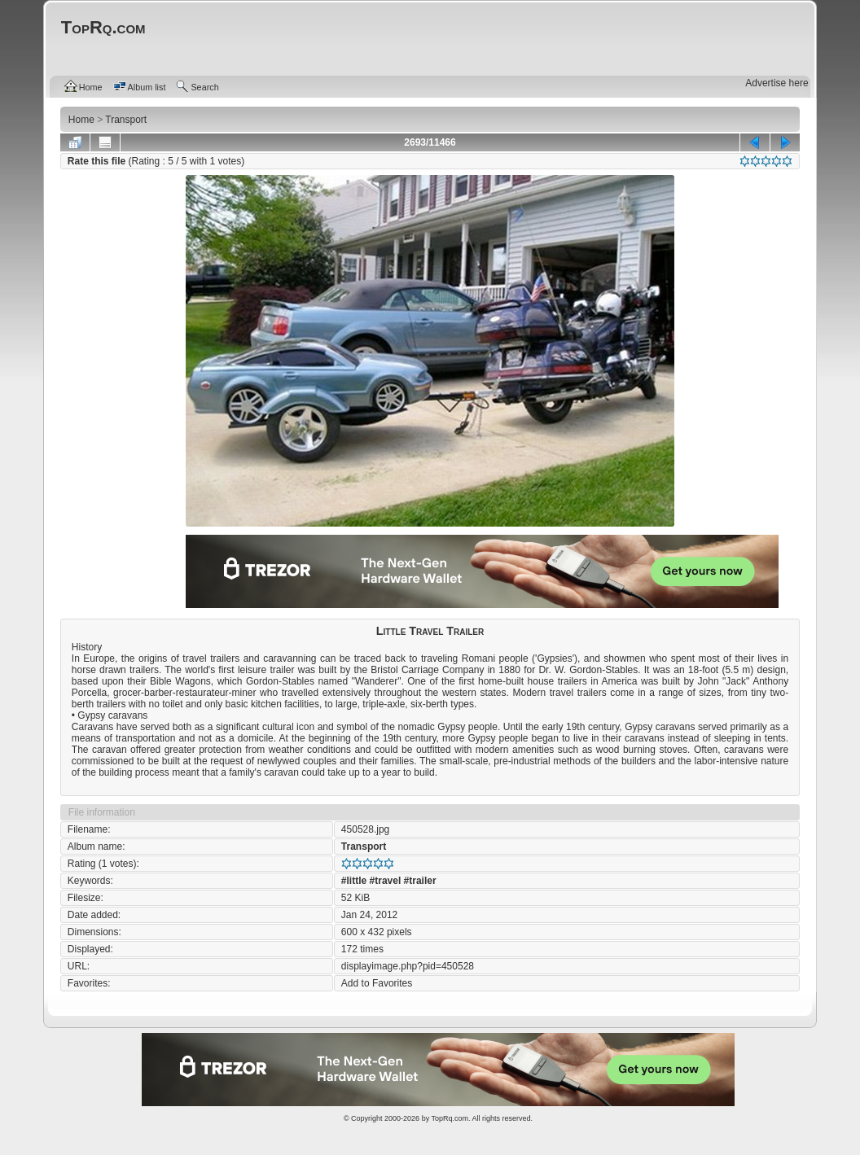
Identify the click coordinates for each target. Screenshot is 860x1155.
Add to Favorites (376, 983)
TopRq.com (449, 1118)
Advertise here (776, 83)
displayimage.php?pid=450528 (407, 966)
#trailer (420, 880)
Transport (363, 846)
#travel (385, 880)
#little (353, 880)
